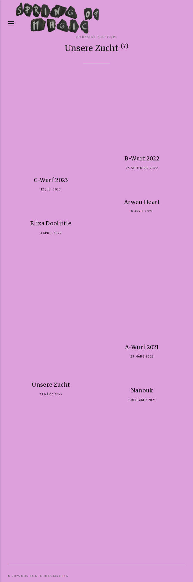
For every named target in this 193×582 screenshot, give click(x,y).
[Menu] (11, 23)
